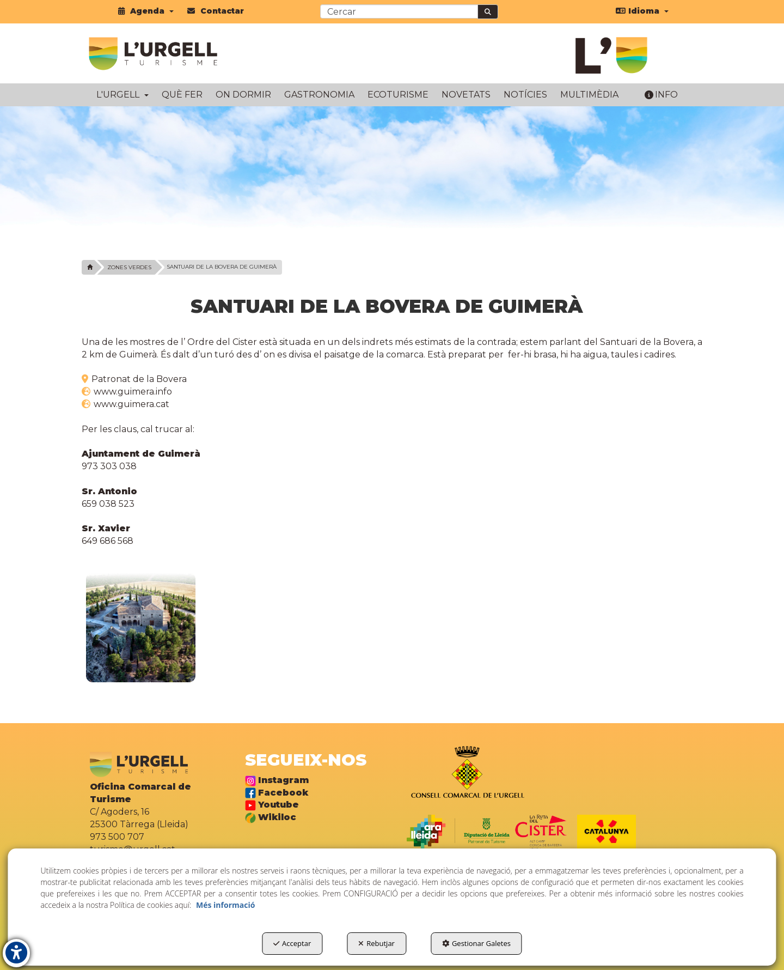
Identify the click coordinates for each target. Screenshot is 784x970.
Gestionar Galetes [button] (476, 943)
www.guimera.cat (130, 404)
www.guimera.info (131, 391)
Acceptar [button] (292, 943)
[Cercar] (487, 11)
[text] (399, 11)
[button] (146, 11)
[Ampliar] (140, 627)
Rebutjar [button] (376, 943)
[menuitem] (146, 11)
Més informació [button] (225, 905)
